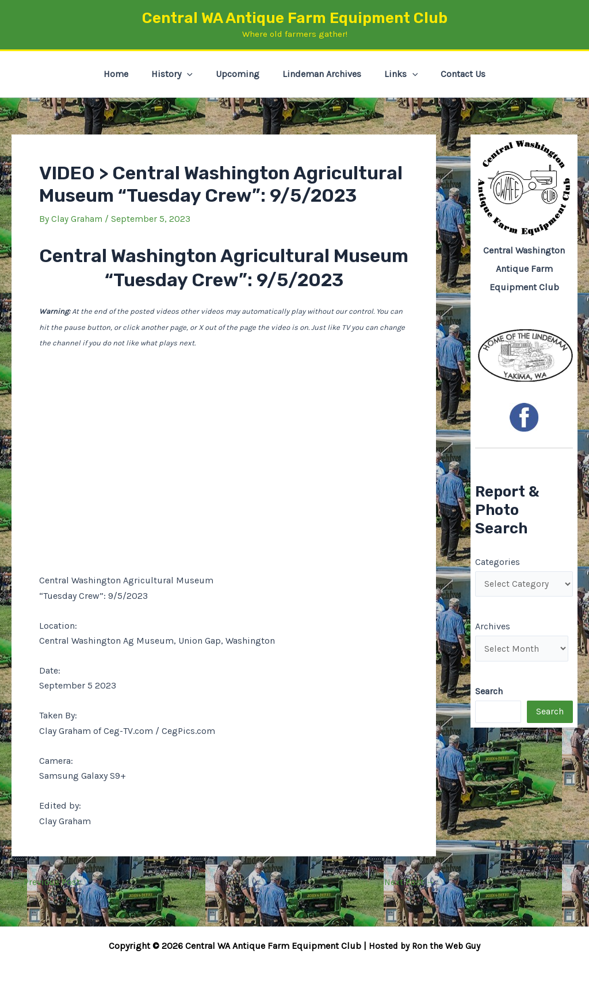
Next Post (409, 881)
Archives (492, 627)
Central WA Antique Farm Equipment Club (295, 18)
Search (550, 713)
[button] (194, 74)
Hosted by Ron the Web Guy (424, 945)
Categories (497, 561)
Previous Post (47, 881)
